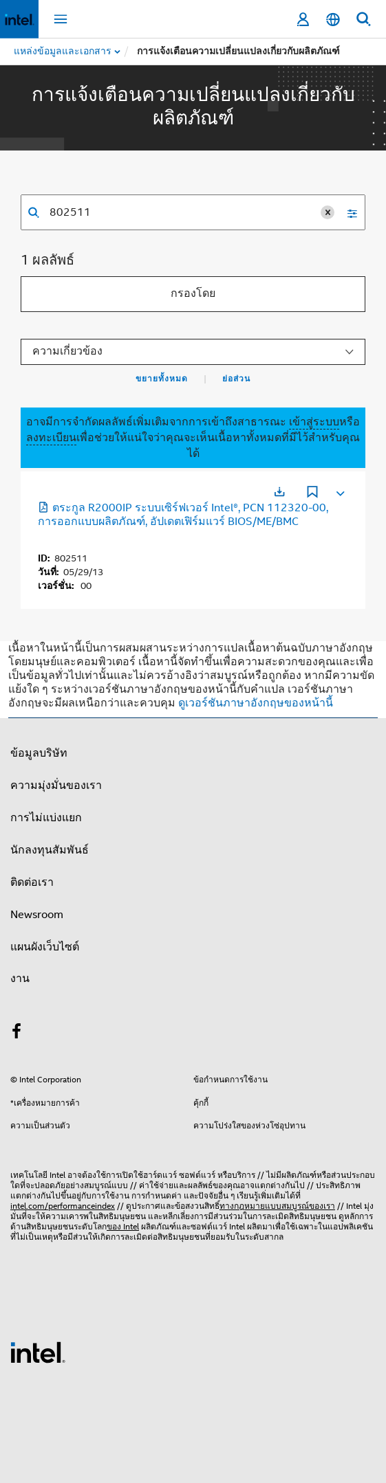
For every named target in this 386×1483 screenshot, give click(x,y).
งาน (20, 978)
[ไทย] (333, 19)
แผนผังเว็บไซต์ (44, 947)
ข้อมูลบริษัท (38, 753)
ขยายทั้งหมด (162, 378)
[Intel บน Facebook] (16, 1033)
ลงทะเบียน (51, 438)
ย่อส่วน (236, 378)
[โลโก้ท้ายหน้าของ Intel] (37, 1352)
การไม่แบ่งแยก (46, 818)
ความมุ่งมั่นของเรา (56, 785)
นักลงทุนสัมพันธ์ (49, 850)
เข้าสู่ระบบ (314, 422)
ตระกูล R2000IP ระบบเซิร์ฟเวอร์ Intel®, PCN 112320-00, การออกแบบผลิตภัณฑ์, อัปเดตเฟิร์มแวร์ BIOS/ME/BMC (183, 514)
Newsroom (36, 915)
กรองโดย (193, 293)
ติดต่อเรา (32, 882)
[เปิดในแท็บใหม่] (279, 491)
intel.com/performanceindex (62, 1206)
